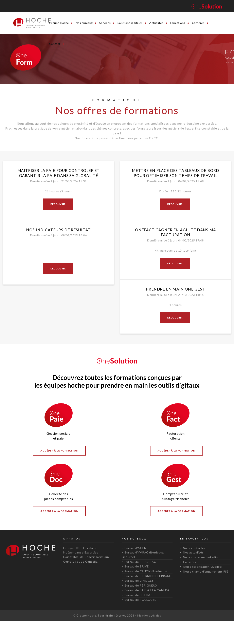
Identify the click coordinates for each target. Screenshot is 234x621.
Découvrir (58, 204)
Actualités (156, 23)
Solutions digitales (130, 23)
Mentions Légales (149, 615)
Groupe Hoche (59, 23)
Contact (54, 43)
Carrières (198, 23)
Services (105, 23)
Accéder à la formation (59, 450)
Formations (177, 23)
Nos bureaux (84, 23)
